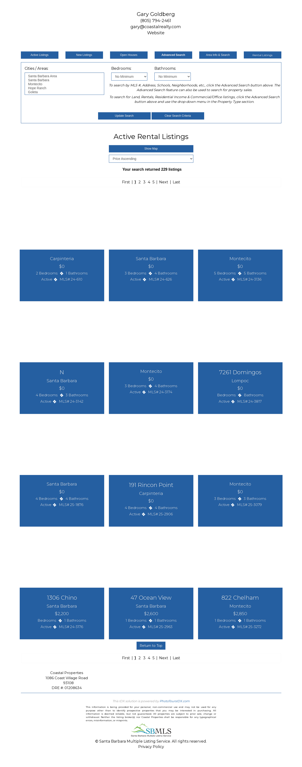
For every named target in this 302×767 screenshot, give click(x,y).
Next (163, 182)
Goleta (64, 92)
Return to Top (151, 646)
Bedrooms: (121, 68)
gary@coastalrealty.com (155, 26)
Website (155, 32)
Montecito (64, 84)
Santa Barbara (64, 80)
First (126, 182)
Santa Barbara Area (64, 76)
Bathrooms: (165, 68)
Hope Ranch (64, 88)
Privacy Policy (151, 746)
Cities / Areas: (36, 68)
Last (176, 182)
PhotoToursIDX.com (175, 701)
